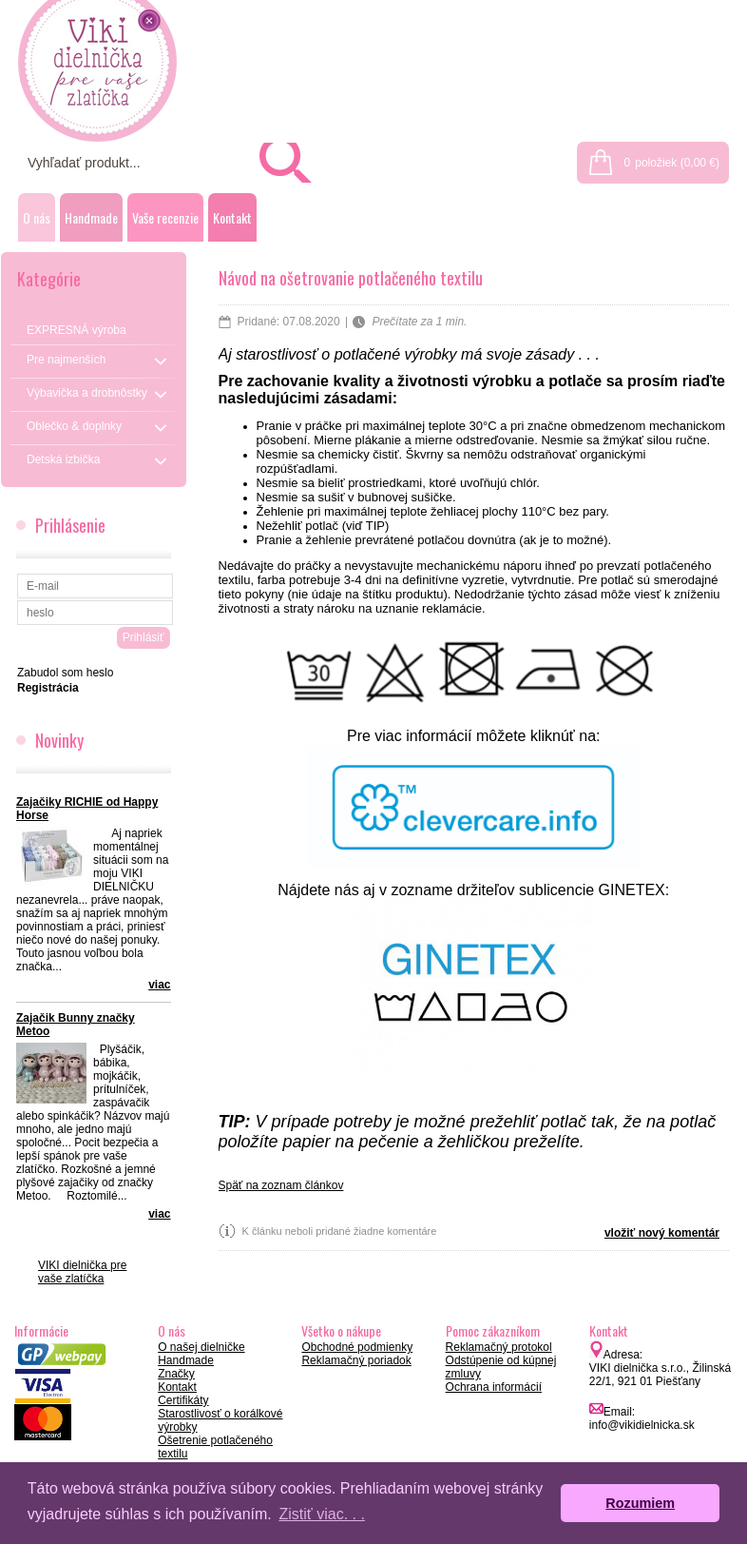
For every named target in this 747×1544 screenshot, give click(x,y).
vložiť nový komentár (661, 1233)
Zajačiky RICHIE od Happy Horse (87, 808)
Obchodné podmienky (356, 1347)
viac (159, 984)
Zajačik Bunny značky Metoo (75, 1024)
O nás (36, 217)
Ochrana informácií (494, 1387)
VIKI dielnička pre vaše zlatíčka (82, 1272)
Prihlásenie (622, 11)
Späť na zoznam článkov (281, 1185)
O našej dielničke (201, 1347)
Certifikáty (183, 1400)
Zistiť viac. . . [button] (321, 1514)
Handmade (91, 217)
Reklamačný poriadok (356, 1360)
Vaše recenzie (165, 217)
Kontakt (232, 217)
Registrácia (706, 11)
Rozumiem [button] (640, 1503)
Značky (176, 1373)
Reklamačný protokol (499, 1347)
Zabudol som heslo (65, 672)
